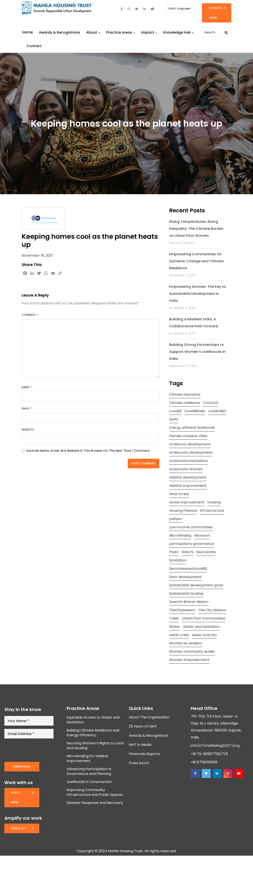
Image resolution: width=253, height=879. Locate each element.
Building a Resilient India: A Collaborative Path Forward (193, 323)
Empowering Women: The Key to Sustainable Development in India (197, 293)
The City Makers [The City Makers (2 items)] (212, 610)
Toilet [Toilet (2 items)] (174, 618)
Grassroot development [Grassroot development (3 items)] (190, 444)
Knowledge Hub (178, 32)
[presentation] (37, 750)
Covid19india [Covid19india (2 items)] (194, 411)
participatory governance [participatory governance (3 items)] (191, 543)
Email (27, 408)
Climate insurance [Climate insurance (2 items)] (184, 394)
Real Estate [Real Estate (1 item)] (206, 552)
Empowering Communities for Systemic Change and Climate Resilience (196, 261)
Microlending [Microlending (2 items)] (180, 535)
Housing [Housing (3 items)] (214, 502)
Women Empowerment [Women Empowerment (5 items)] (189, 659)
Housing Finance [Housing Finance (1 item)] (183, 510)
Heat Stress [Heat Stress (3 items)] (179, 493)
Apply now (16, 797)
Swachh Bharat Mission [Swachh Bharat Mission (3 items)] (188, 601)
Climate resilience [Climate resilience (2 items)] (184, 402)
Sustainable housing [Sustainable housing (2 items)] (186, 593)
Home (27, 32)
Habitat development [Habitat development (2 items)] (187, 477)
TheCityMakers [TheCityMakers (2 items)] (182, 610)
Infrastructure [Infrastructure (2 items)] (212, 510)
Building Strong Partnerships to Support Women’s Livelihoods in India (197, 351)
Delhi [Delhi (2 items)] (173, 419)
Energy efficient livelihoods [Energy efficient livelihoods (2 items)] (192, 427)
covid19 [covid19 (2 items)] (175, 411)
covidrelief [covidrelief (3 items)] (217, 411)
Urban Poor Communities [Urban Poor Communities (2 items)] (203, 618)
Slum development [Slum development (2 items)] (185, 576)
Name (27, 387)
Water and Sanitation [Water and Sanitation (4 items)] (201, 626)
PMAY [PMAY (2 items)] (174, 552)
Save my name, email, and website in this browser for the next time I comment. (88, 450)
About (93, 32)
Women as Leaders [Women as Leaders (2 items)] (185, 643)
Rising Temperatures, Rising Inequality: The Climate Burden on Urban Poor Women (196, 228)
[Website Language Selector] (180, 8)
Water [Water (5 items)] (174, 626)
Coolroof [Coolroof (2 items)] (210, 402)
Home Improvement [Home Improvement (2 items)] (186, 502)
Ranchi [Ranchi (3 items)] (187, 552)
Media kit (19, 828)
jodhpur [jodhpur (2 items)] (175, 518)
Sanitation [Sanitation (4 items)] (177, 560)
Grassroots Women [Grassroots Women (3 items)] (186, 469)
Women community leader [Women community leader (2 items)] (192, 651)
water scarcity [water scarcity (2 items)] (204, 634)
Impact (149, 32)
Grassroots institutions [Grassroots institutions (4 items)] (188, 460)
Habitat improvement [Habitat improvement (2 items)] (188, 485)
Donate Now (216, 12)
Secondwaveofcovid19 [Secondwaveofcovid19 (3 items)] (188, 568)
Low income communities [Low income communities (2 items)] (191, 527)
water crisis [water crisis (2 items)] (179, 634)
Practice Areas (120, 32)
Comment (30, 315)
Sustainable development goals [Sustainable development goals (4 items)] (196, 585)
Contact (34, 45)
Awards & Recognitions (59, 32)
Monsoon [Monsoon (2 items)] (202, 535)
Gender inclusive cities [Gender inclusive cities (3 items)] (188, 435)
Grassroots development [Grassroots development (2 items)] (191, 452)
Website (28, 429)
